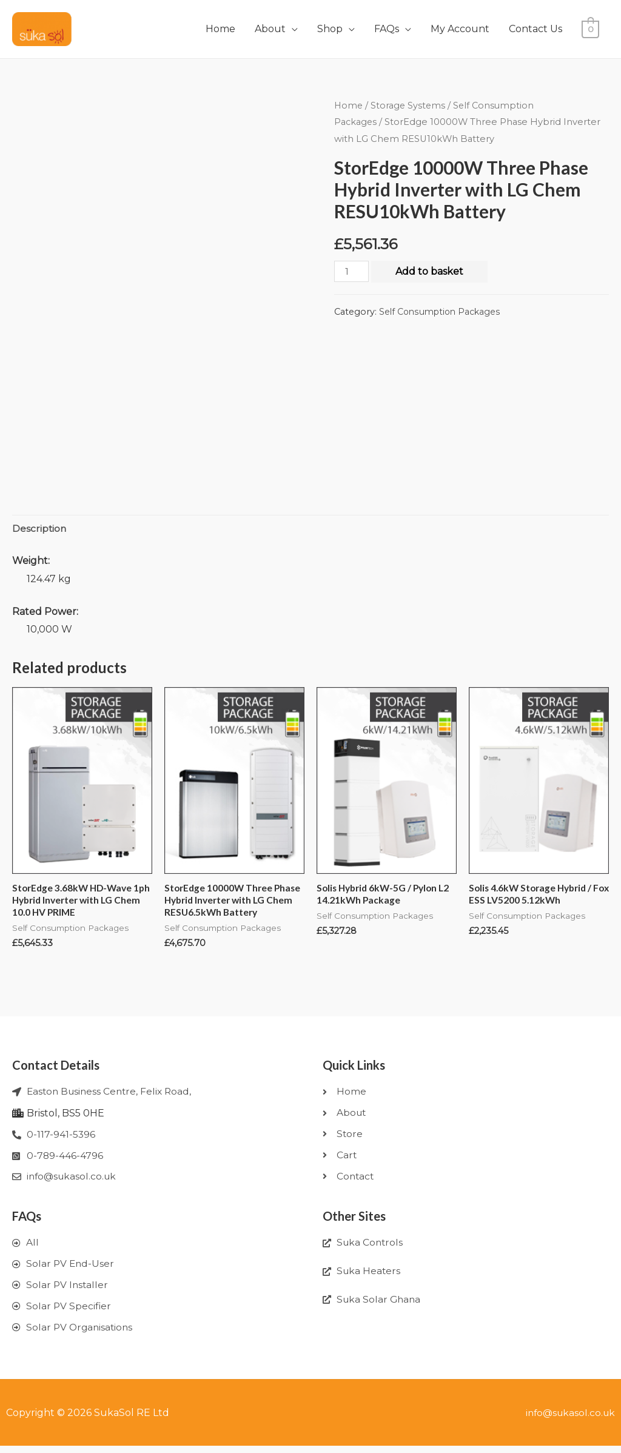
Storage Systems (410, 105)
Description (39, 529)
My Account (460, 29)
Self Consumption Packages (442, 311)
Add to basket (430, 271)
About (270, 29)
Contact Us (535, 29)
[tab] (39, 529)
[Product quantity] (351, 271)
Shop (330, 29)
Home (220, 29)
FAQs (386, 29)
